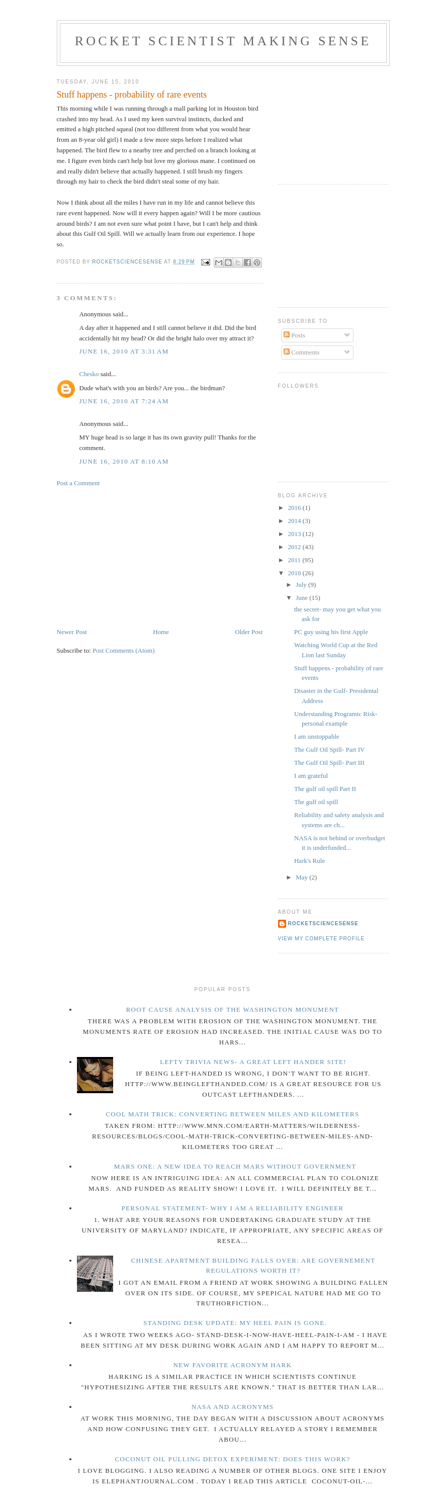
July (302, 584)
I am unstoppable (316, 736)
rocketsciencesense (323, 923)
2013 (295, 534)
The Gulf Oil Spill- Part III (329, 762)
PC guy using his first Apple (331, 632)
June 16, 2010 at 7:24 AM (124, 401)
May (302, 877)
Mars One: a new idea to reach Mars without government (235, 1166)
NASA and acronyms (233, 1406)
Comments (302, 352)
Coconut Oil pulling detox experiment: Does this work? (232, 1459)
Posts (294, 335)
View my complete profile (321, 938)
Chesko (89, 374)
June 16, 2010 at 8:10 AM (124, 461)
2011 (295, 560)
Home (161, 632)
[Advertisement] (132, 557)
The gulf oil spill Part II (325, 788)
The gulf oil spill (316, 802)
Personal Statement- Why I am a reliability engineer (233, 1208)
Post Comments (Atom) (124, 650)
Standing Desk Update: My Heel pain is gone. (235, 1323)
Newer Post (72, 632)
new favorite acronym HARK (232, 1365)
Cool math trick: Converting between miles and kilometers (232, 1114)
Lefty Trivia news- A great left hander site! (253, 1062)
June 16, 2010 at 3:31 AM (124, 351)
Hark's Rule (309, 860)
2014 (295, 520)
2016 (295, 507)
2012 (295, 547)
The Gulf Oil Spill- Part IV (329, 749)
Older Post (248, 632)
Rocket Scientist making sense (223, 41)
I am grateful (311, 775)
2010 (295, 573)
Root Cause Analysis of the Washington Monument (232, 1009)
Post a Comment (78, 483)
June (302, 597)
